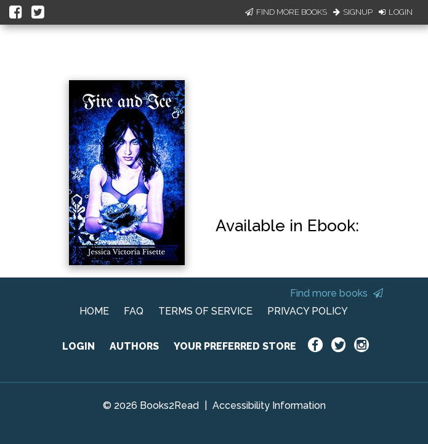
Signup (353, 12)
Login (396, 12)
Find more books (336, 293)
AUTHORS (134, 346)
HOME (94, 311)
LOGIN (78, 346)
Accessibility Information (269, 405)
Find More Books (286, 12)
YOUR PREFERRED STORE (235, 346)
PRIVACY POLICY (307, 311)
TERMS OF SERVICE (205, 311)
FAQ (133, 311)
